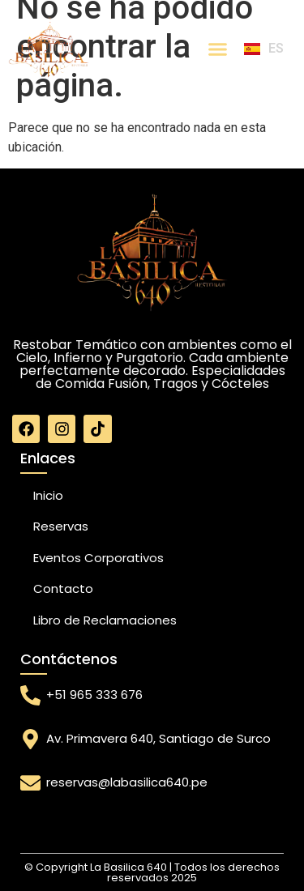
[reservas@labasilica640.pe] (30, 783)
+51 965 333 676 (94, 694)
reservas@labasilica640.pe (127, 782)
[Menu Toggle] (218, 49)
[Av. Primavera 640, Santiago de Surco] (30, 739)
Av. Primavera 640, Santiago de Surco (158, 738)
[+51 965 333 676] (30, 695)
